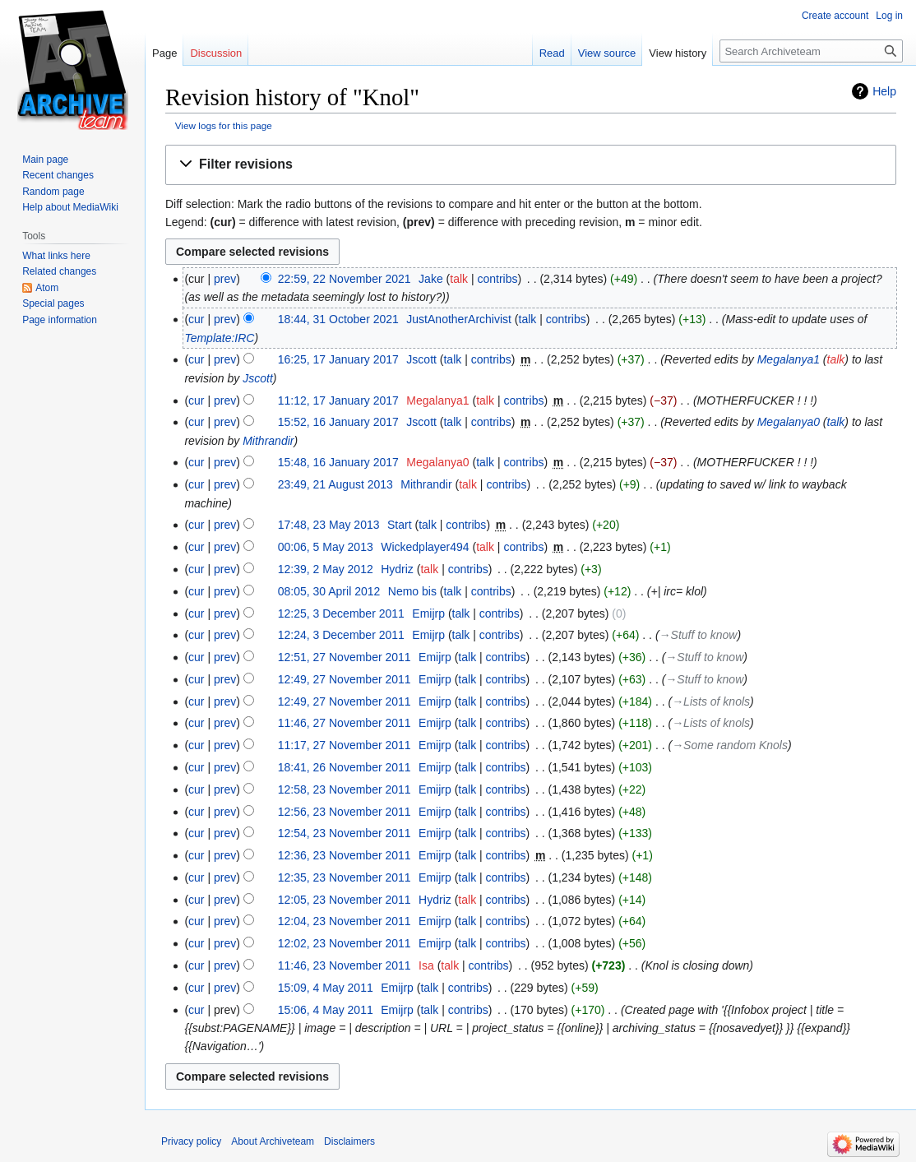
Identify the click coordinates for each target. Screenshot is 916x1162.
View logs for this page (223, 125)
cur (196, 319)
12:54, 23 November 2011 (344, 833)
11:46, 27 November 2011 (344, 722)
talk (459, 278)
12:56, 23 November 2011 (344, 811)
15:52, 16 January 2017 (338, 421)
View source (607, 53)
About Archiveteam (272, 1141)
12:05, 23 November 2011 (344, 899)
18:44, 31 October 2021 (338, 319)
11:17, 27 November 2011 (344, 745)
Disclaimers (349, 1141)
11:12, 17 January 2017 (338, 400)
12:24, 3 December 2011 (341, 634)
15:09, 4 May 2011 (325, 987)
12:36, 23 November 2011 (344, 855)
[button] (530, 165)
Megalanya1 (788, 359)
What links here (56, 256)
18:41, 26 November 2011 (344, 767)
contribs (497, 278)
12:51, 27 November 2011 (344, 657)
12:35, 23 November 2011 (344, 877)
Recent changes (58, 175)
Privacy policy (191, 1141)
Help (884, 91)
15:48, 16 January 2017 (338, 462)
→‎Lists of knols (711, 701)
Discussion (216, 53)
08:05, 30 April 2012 (329, 591)
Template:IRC (219, 338)
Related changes (59, 271)
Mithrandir (268, 440)
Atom (46, 288)
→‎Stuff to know (698, 634)
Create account (835, 15)
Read (552, 53)
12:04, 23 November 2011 (344, 921)
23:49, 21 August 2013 (335, 484)
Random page (53, 191)
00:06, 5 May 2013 (325, 546)
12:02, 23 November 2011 (344, 943)
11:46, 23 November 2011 (344, 965)
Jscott (258, 378)
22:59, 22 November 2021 (344, 278)
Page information (59, 320)
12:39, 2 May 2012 (325, 569)
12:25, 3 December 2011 (341, 613)
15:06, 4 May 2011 (325, 1009)
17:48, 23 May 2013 (329, 524)
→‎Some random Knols (730, 745)
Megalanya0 (788, 421)
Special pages (53, 303)
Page (164, 53)
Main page (45, 159)
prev (225, 278)
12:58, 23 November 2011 (344, 789)
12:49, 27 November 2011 (344, 679)
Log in (889, 15)
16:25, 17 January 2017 (338, 359)
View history (677, 53)
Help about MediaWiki (70, 207)
